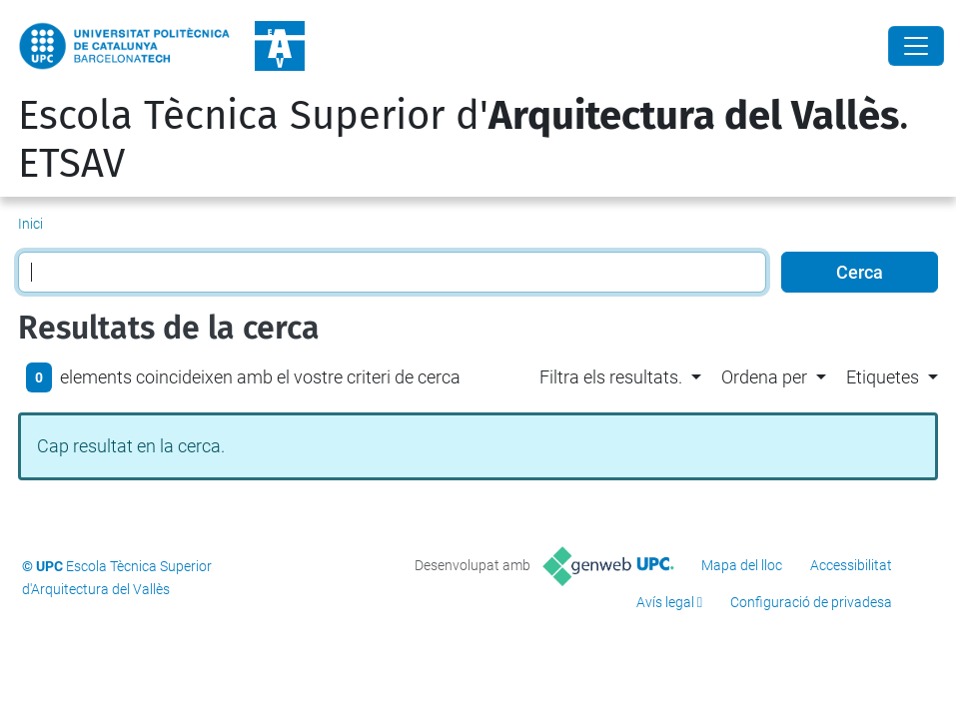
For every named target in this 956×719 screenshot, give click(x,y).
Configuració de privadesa (811, 602)
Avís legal (665, 602)
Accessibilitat (851, 565)
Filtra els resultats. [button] (610, 376)
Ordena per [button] (764, 376)
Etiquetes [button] (882, 376)
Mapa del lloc (741, 565)
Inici (30, 224)
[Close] (916, 46)
